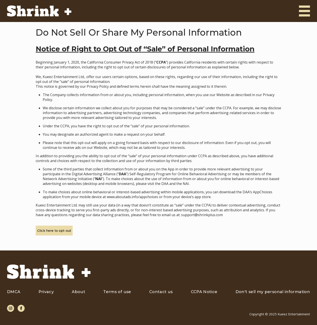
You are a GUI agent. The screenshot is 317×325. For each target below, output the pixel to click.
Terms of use (117, 291)
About (78, 291)
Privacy (46, 291)
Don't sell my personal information (273, 291)
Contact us (161, 291)
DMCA (13, 291)
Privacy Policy (98, 86)
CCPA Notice (204, 291)
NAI (186, 183)
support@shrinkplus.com (202, 214)
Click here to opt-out (54, 231)
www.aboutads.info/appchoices (132, 196)
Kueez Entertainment (294, 314)
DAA (164, 183)
